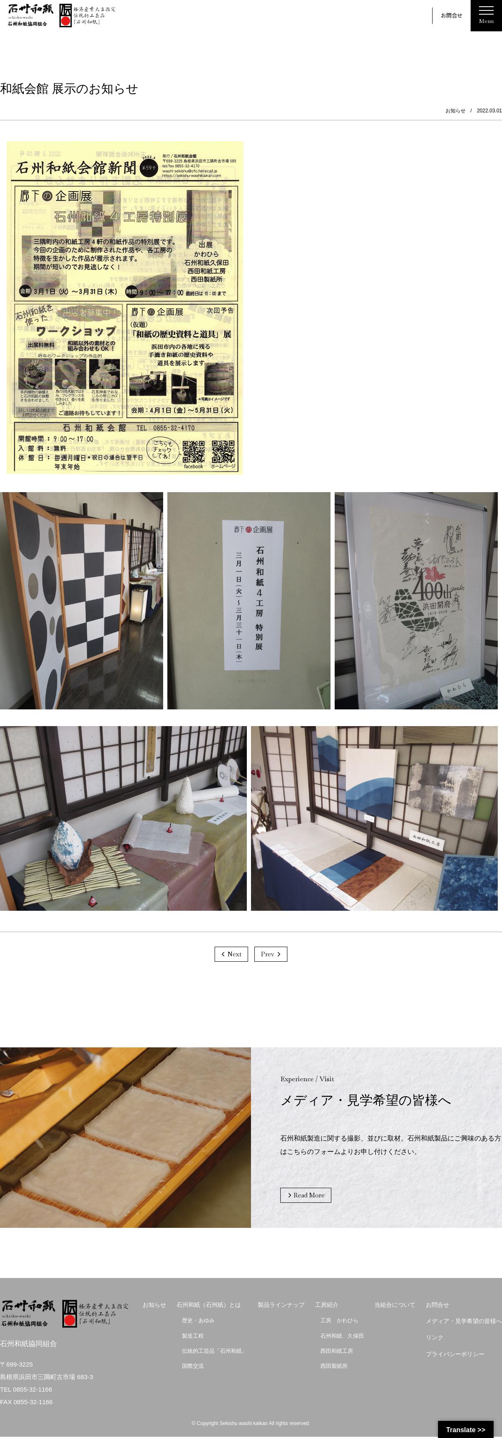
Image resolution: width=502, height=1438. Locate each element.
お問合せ (452, 15)
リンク (434, 1338)
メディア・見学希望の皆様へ (464, 1322)
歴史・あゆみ (198, 1322)
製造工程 (193, 1337)
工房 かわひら (339, 1322)
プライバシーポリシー (455, 1355)
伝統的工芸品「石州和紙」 (214, 1352)
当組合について (394, 1306)
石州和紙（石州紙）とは (209, 1306)
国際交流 (193, 1367)
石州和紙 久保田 (342, 1337)
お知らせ (154, 1306)
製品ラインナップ (281, 1306)
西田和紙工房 (336, 1352)
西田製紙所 (334, 1367)
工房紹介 (326, 1306)
